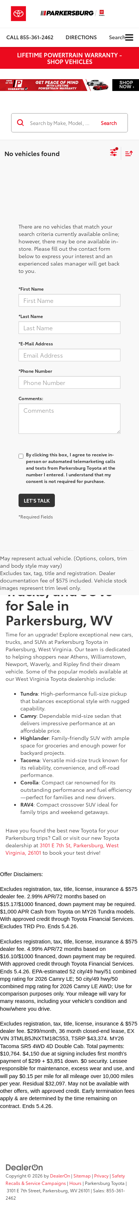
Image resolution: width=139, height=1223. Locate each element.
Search (109, 122)
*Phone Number (35, 371)
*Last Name (31, 316)
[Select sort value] (127, 153)
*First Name (31, 289)
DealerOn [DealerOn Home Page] (60, 1175)
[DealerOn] (24, 1166)
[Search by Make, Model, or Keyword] (61, 123)
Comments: (31, 398)
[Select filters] (113, 153)
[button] (30, 37)
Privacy (101, 1175)
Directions (81, 37)
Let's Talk (37, 500)
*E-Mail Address (36, 343)
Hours (75, 1183)
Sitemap (82, 1175)
